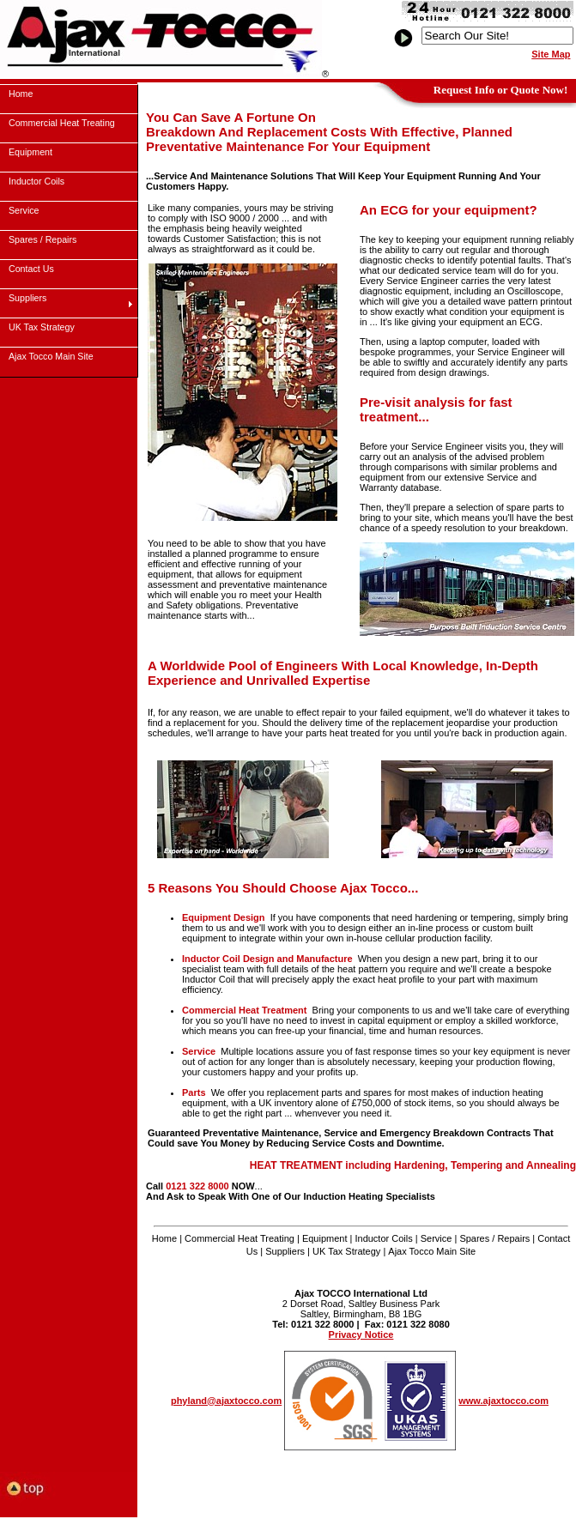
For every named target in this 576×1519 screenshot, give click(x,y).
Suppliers (285, 1251)
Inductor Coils (383, 1238)
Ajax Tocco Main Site (432, 1251)
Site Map (550, 54)
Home (164, 1238)
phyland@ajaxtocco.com (226, 1400)
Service (436, 1238)
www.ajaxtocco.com (503, 1400)
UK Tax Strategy (346, 1251)
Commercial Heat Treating (239, 1238)
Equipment (325, 1238)
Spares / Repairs (494, 1238)
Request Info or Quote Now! (500, 89)
